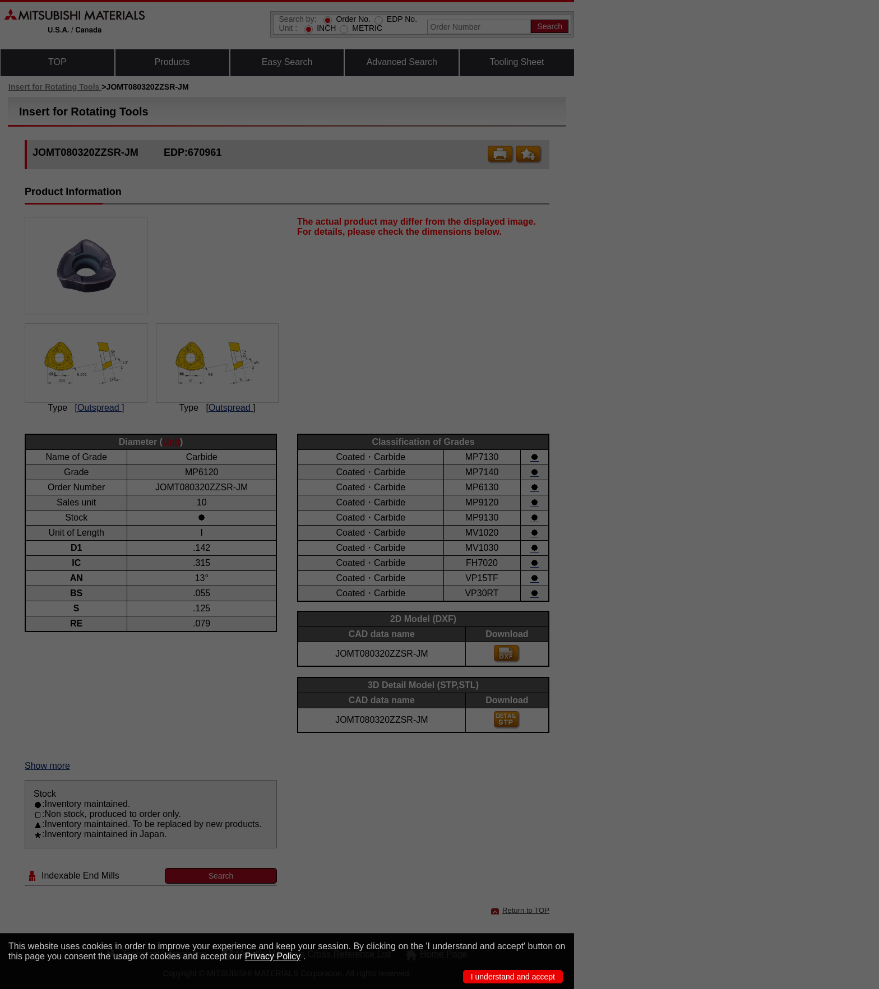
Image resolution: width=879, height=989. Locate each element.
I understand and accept (513, 976)
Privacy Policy (273, 956)
